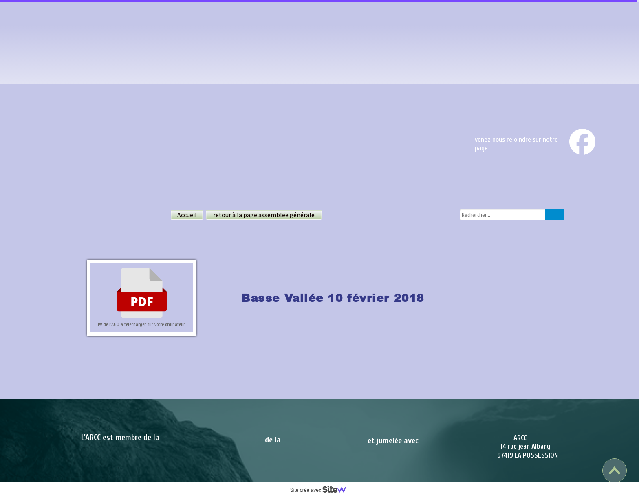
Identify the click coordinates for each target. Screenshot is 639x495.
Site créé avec (321, 490)
